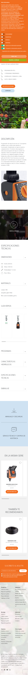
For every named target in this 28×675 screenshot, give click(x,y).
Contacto (17, 620)
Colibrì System (4, 616)
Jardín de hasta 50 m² (20, 600)
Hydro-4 (3, 614)
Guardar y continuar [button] (14, 60)
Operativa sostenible (6, 633)
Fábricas (3, 639)
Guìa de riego (18, 616)
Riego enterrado (5, 596)
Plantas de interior (19, 593)
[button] (26, 2)
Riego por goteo (5, 594)
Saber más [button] (14, 56)
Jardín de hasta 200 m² (20, 602)
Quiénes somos (5, 631)
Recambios (18, 614)
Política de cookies (19, 631)
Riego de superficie (6, 591)
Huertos (17, 598)
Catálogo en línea (5, 598)
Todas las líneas (5, 589)
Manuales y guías (19, 618)
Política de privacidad (20, 633)
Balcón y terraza (19, 595)
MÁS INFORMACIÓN (12, 491)
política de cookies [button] (14, 16)
